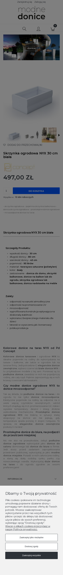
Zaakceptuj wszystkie (31, 555)
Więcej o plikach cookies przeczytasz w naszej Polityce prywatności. (27, 528)
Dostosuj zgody (31, 546)
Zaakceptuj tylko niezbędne (31, 537)
